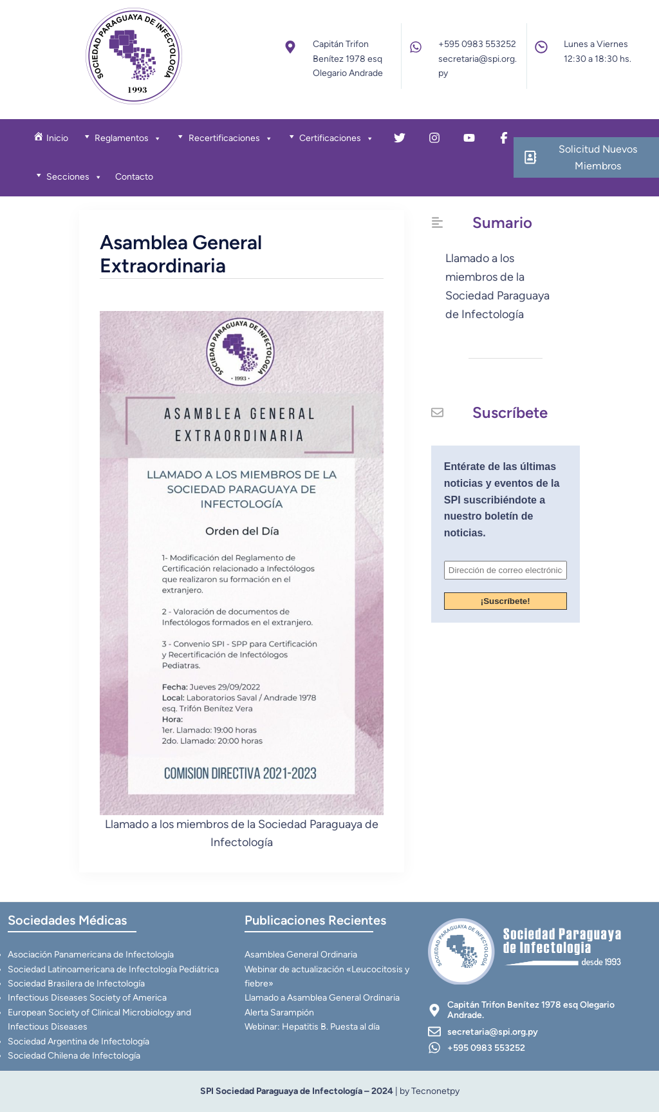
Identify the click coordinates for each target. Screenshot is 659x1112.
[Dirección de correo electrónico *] (505, 570)
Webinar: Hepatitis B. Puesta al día (312, 1026)
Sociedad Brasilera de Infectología (76, 983)
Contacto (134, 176)
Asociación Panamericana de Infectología (91, 954)
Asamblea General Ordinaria (301, 954)
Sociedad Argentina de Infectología (78, 1041)
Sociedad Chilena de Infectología (74, 1055)
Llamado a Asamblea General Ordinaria (322, 997)
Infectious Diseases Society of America (87, 997)
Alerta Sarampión (279, 1012)
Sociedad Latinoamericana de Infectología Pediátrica (113, 969)
